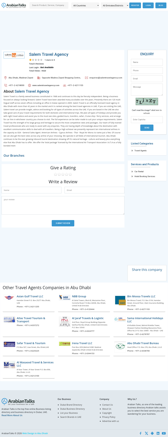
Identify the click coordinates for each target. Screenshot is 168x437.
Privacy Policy (108, 417)
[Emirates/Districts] (114, 5)
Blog (161, 5)
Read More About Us (12, 415)
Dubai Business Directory (72, 408)
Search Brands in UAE (70, 417)
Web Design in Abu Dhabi (35, 433)
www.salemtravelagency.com (45, 85)
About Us (106, 408)
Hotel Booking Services (145, 176)
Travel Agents (141, 151)
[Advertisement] (80, 31)
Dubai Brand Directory (71, 404)
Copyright (107, 412)
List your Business (69, 412)
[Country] (85, 5)
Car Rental (139, 171)
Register (135, 5)
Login (148, 5)
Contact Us (107, 404)
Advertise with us (110, 421)
